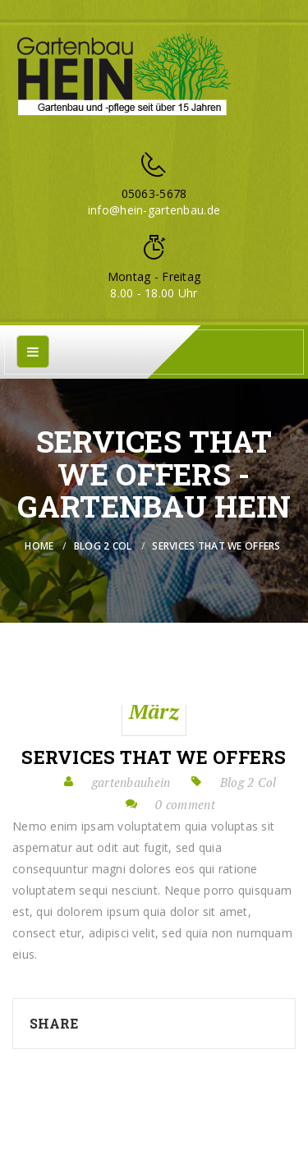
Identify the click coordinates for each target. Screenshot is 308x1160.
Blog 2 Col (103, 546)
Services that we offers (153, 757)
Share (54, 1023)
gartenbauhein (131, 782)
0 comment (185, 804)
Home (39, 546)
